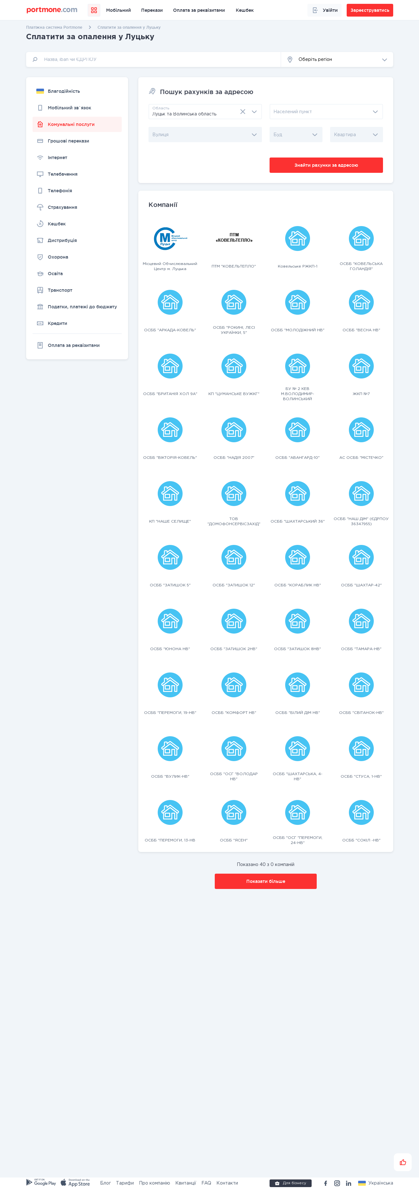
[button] (337, 59)
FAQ (206, 1183)
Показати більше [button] (265, 881)
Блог (105, 1183)
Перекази (152, 10)
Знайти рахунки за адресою (326, 165)
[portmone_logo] (52, 10)
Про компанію (154, 1183)
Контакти (227, 1183)
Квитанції (185, 1183)
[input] (153, 59)
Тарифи (125, 1183)
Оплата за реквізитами (199, 10)
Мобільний (118, 10)
